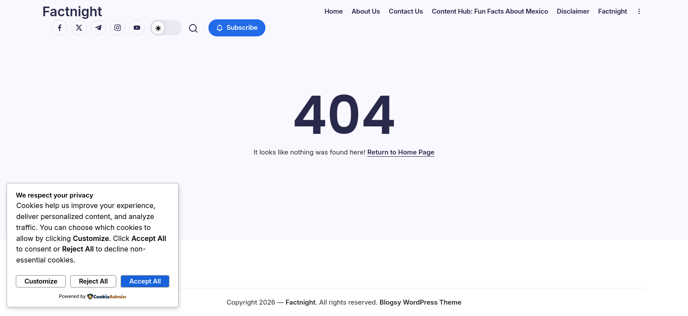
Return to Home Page (400, 152)
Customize (41, 281)
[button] (167, 28)
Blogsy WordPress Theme (421, 302)
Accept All (145, 281)
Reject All (93, 281)
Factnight (73, 11)
